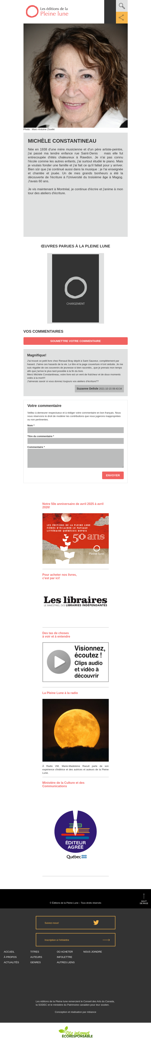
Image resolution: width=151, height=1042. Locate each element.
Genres (35, 962)
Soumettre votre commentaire (75, 341)
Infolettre (64, 957)
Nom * (31, 425)
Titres (34, 951)
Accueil (9, 951)
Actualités (11, 962)
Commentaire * (36, 447)
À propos (10, 957)
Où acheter (65, 951)
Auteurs (36, 957)
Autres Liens (66, 962)
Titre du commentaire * (40, 436)
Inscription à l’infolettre (57, 940)
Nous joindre (92, 951)
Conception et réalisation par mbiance (75, 1014)
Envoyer (113, 475)
